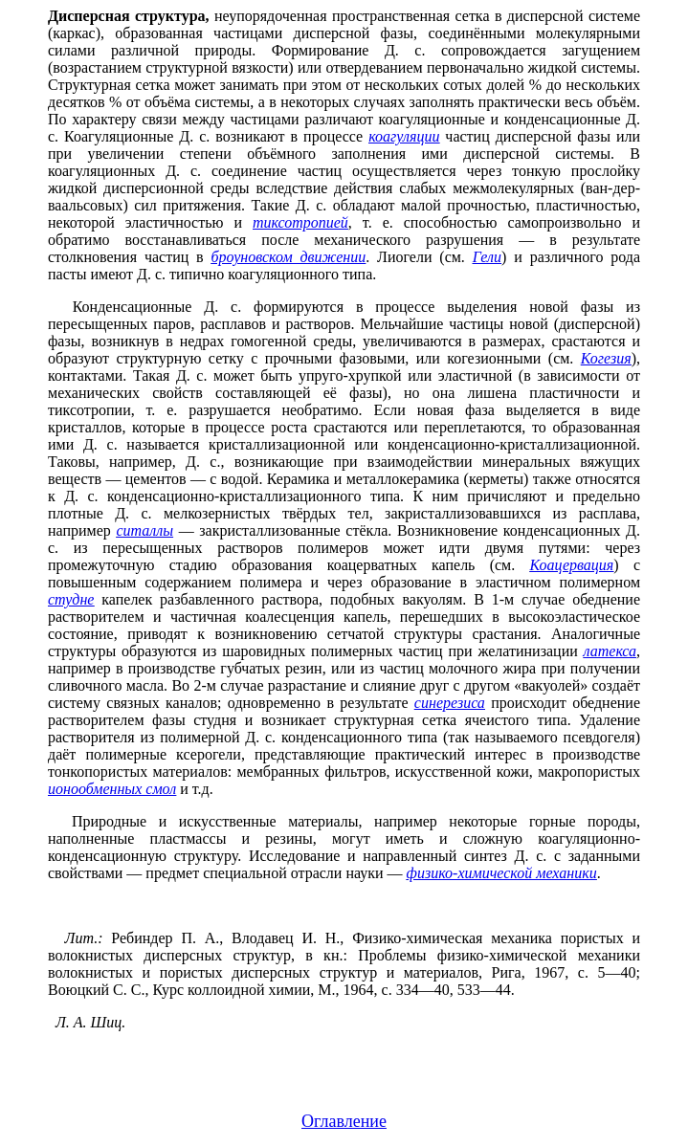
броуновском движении (288, 257)
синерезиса (449, 703)
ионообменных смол (112, 789)
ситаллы (144, 530)
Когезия (606, 358)
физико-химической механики (502, 873)
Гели (487, 257)
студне (71, 599)
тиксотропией (300, 222)
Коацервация (572, 565)
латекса (610, 651)
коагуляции (403, 136)
